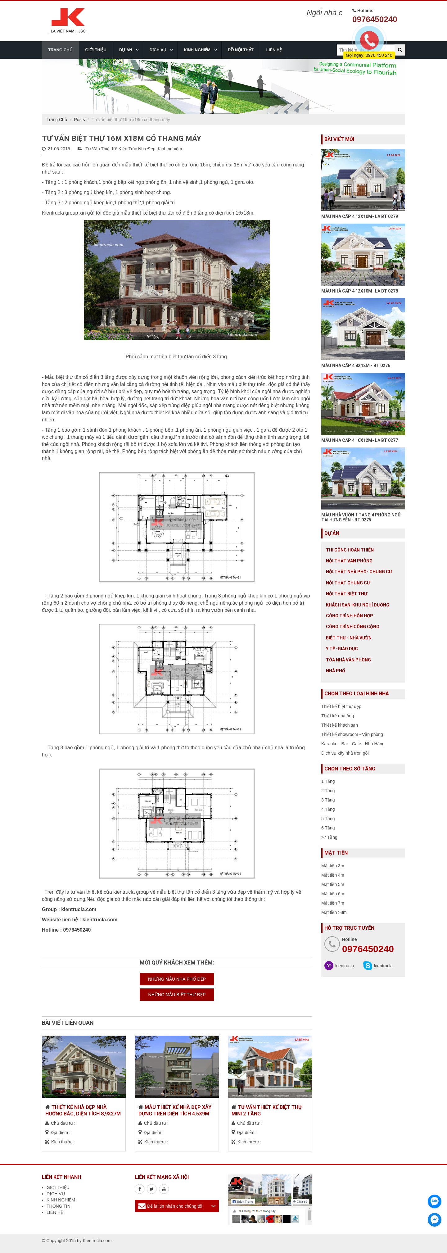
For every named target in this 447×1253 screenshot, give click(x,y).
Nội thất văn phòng (349, 560)
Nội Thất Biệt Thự (346, 593)
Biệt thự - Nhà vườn (349, 637)
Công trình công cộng (352, 626)
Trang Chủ (57, 119)
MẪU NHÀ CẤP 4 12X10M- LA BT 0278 (359, 290)
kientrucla (344, 965)
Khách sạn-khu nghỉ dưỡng (357, 604)
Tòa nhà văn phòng (348, 659)
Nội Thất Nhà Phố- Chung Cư (359, 571)
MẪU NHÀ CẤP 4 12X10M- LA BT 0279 (359, 216)
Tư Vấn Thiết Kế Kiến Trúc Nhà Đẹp (120, 148)
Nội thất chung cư (348, 582)
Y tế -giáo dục (342, 648)
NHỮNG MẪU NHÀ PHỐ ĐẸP (177, 979)
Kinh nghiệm (170, 148)
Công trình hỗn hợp (349, 615)
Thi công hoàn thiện (350, 549)
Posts (79, 119)
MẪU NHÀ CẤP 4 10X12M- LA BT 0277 (359, 440)
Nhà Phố (335, 670)
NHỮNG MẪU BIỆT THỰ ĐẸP (177, 994)
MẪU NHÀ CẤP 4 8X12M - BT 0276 (355, 365)
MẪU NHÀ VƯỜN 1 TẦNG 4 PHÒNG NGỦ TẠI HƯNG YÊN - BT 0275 (360, 517)
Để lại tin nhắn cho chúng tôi (174, 1206)
